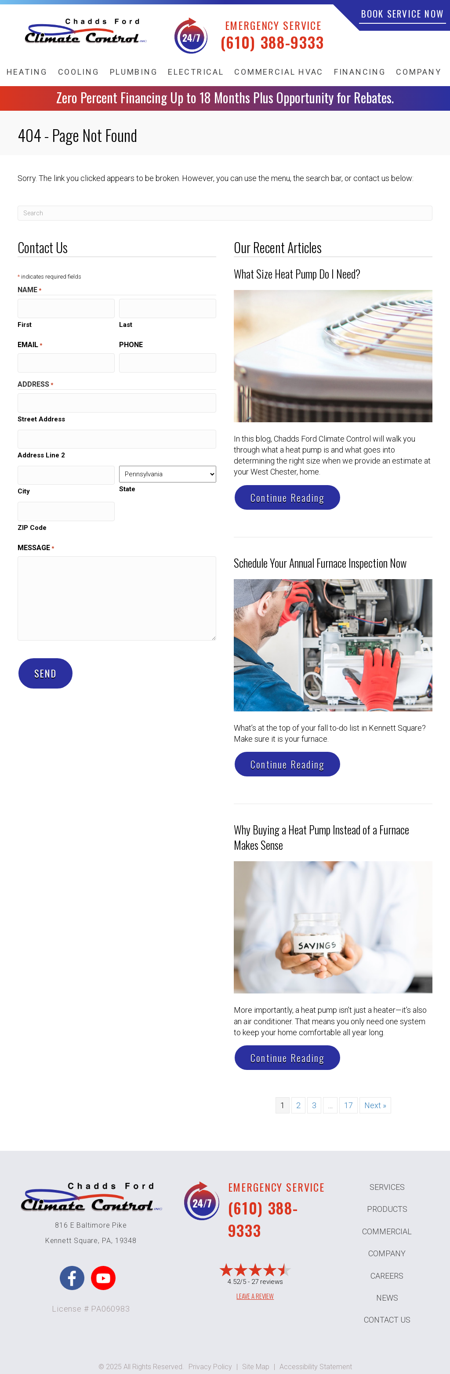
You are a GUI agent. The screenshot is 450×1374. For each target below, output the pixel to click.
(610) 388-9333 (272, 42)
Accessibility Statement (315, 1367)
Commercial (387, 1231)
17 (348, 1105)
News (387, 1297)
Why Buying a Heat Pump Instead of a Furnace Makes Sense (321, 837)
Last (125, 323)
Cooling (78, 71)
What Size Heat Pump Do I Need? (297, 273)
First (25, 323)
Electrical (196, 71)
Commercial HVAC (278, 71)
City (24, 482)
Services (387, 1187)
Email (30, 343)
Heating (27, 71)
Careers (386, 1275)
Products (387, 1209)
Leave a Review (255, 1295)
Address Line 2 (41, 448)
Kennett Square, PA (78, 1240)
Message (36, 537)
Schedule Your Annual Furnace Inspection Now (320, 563)
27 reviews (267, 1282)
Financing (359, 71)
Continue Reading (287, 497)
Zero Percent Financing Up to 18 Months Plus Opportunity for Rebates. (225, 97)
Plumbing (134, 71)
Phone (131, 343)
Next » (375, 1105)
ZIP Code (32, 517)
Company (418, 71)
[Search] (225, 213)
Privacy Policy (210, 1367)
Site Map (255, 1367)
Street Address (41, 413)
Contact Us (387, 1319)
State (127, 482)
